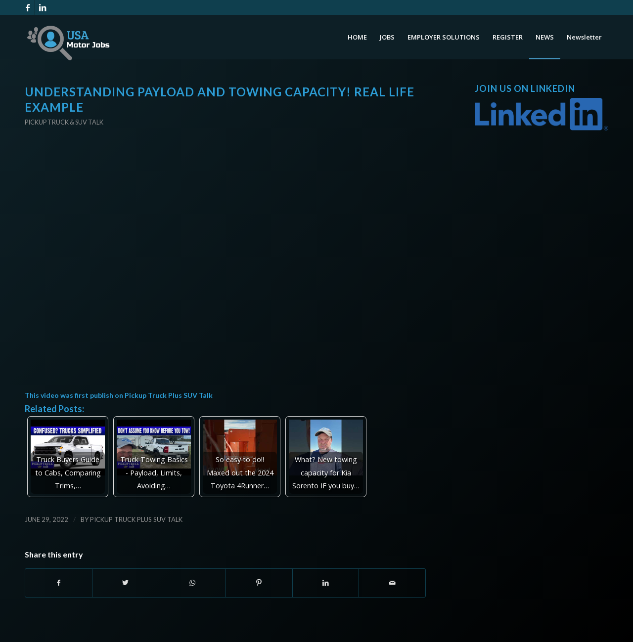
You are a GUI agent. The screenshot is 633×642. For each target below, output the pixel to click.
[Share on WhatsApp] (192, 583)
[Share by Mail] (392, 583)
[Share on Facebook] (58, 583)
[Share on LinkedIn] (326, 583)
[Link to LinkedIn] (42, 7)
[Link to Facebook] (27, 7)
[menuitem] (357, 37)
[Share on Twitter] (125, 583)
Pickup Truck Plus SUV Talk (169, 395)
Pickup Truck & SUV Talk (64, 122)
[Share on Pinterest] (259, 583)
